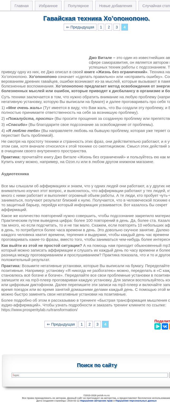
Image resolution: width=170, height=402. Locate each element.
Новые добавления (115, 6)
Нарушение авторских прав (96, 400)
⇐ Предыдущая (80, 27)
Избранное (48, 6)
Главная (22, 6)
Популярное (78, 6)
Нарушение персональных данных (136, 400)
